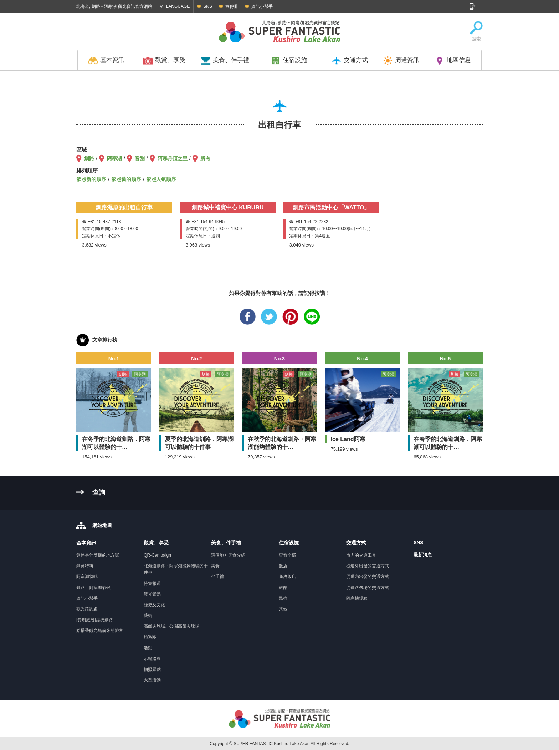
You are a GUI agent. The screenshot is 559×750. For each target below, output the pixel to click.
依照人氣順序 (161, 179)
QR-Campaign (157, 555)
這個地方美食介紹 (228, 555)
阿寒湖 (114, 158)
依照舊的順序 (126, 179)
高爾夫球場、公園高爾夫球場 (171, 626)
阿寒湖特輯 (87, 576)
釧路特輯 (84, 565)
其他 (283, 609)
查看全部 (287, 555)
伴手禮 (217, 576)
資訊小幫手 (262, 6)
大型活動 (152, 680)
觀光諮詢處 (87, 609)
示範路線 (152, 658)
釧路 (89, 158)
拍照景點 (152, 669)
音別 (140, 158)
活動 (148, 647)
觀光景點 (152, 594)
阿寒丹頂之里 (173, 158)
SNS (207, 6)
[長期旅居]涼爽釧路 (94, 619)
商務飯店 (287, 576)
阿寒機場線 (357, 598)
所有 (205, 158)
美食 (215, 565)
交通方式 (350, 60)
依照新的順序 (91, 179)
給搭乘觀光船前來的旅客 (99, 630)
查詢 (98, 492)
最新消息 (423, 554)
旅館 (283, 587)
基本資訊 (106, 60)
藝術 (148, 615)
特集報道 (152, 583)
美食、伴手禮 (225, 60)
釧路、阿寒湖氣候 (93, 587)
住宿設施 (289, 60)
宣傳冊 (231, 6)
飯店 (283, 565)
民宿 (283, 598)
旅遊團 (150, 637)
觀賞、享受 (164, 60)
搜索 (476, 31)
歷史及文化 (154, 604)
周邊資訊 (401, 60)
